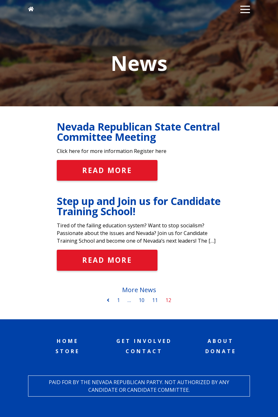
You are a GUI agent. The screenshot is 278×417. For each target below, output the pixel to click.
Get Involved (144, 341)
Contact (144, 351)
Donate (220, 351)
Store (67, 351)
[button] (245, 9)
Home (67, 341)
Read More (107, 170)
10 (141, 300)
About (221, 341)
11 (155, 300)
